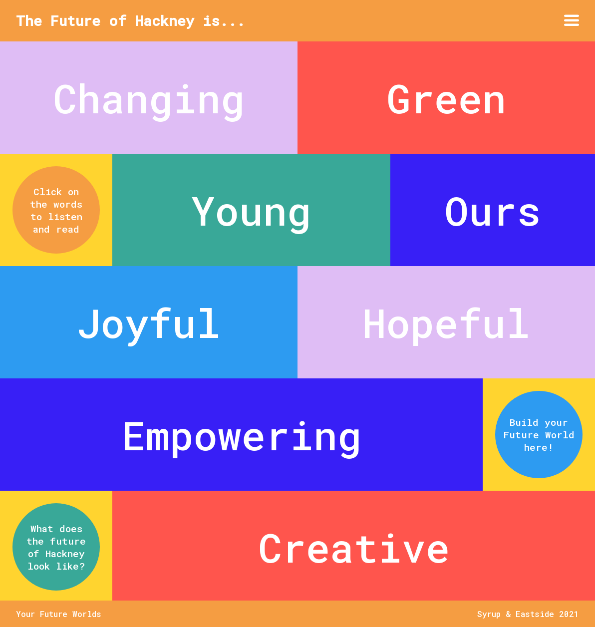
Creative (354, 547)
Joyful (149, 322)
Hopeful (446, 322)
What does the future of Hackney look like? (56, 547)
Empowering (241, 434)
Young (251, 210)
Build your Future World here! (539, 434)
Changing (149, 97)
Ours (492, 210)
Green (446, 97)
